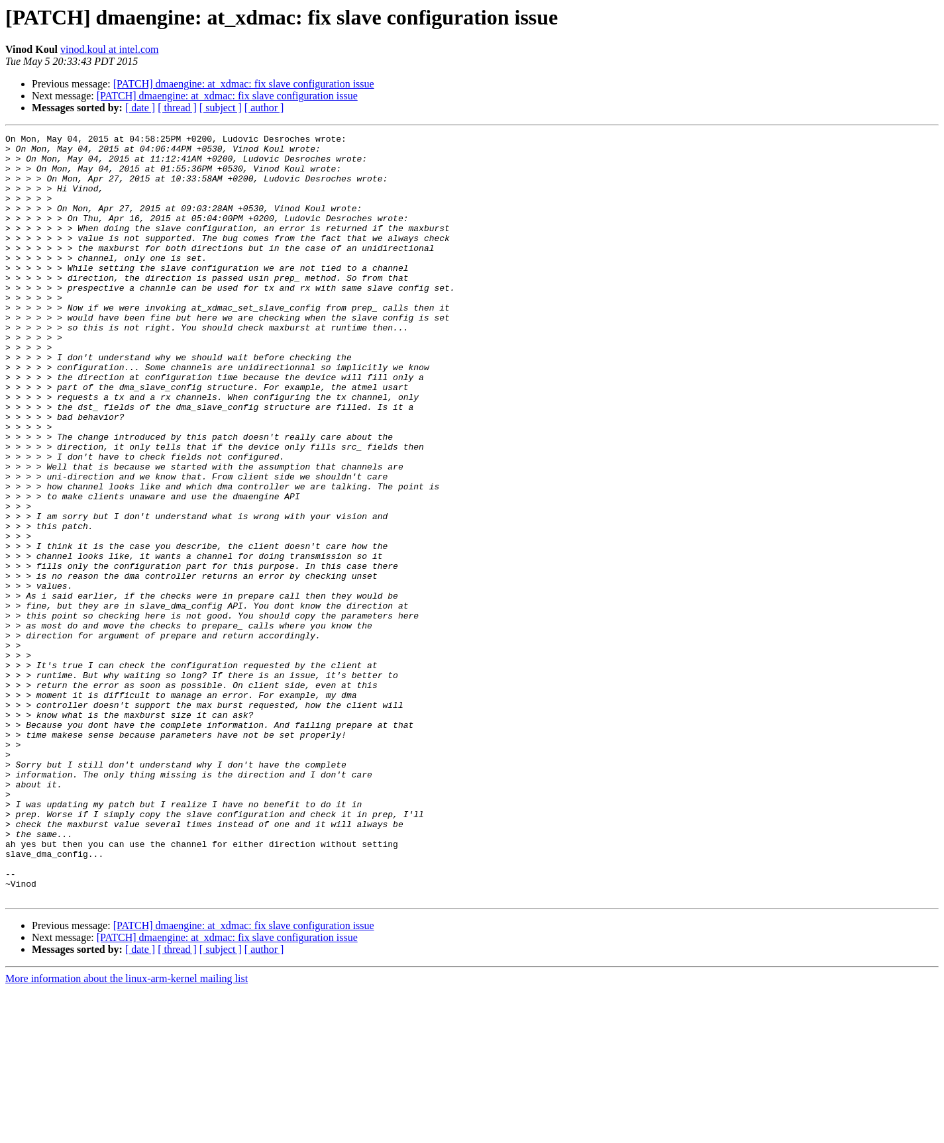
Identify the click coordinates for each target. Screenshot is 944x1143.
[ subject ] (220, 107)
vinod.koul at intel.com (109, 49)
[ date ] (140, 107)
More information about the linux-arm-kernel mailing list (126, 1131)
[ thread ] (177, 107)
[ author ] (264, 107)
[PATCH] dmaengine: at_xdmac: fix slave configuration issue (243, 83)
